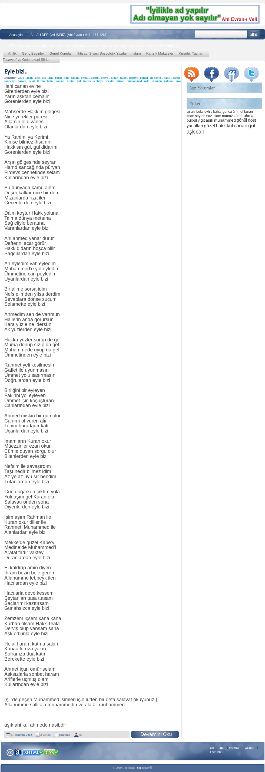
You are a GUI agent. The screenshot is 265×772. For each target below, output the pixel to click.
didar (114, 77)
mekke (110, 80)
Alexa (18, 752)
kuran (87, 80)
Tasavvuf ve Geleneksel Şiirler (26, 60)
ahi (80, 734)
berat (58, 77)
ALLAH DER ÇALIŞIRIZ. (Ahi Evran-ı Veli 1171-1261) (69, 35)
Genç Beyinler (33, 53)
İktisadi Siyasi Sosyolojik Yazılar (102, 53)
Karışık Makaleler (159, 53)
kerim (70, 80)
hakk (167, 77)
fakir (123, 77)
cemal (84, 77)
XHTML (33, 752)
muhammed (134, 80)
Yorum (45, 734)
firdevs (133, 77)
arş (44, 77)
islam (217, 116)
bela (199, 112)
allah (30, 77)
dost (252, 120)
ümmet (238, 112)
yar (190, 125)
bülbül (192, 120)
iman (190, 116)
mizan (120, 80)
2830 (21, 77)
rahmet (168, 80)
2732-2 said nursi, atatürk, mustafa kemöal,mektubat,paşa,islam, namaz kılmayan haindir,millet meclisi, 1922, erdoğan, (94, 46)
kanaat (60, 80)
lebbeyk (98, 80)
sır (188, 112)
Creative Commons (10, 752)
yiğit (201, 120)
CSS (51, 752)
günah (144, 77)
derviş (105, 77)
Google (249, 747)
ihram (41, 80)
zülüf (237, 116)
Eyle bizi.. (16, 71)
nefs (146, 80)
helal (32, 80)
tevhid (208, 112)
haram (22, 80)
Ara (253, 34)
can (66, 77)
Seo (139, 767)
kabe (50, 80)
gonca (227, 112)
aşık (209, 120)
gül (251, 125)
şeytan (200, 116)
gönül (242, 120)
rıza (178, 80)
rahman (157, 80)
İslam (136, 53)
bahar (217, 112)
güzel (209, 125)
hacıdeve (155, 77)
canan (75, 77)
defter (94, 77)
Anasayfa (16, 35)
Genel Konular (60, 53)
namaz (227, 116)
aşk (50, 77)
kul (79, 80)
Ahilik (12, 53)
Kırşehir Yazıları (191, 53)
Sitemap (234, 747)
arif (37, 77)
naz (209, 116)
